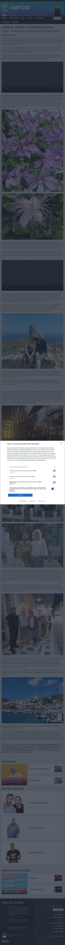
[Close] (61, 444)
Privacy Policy (42, 501)
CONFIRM (20, 495)
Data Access (32, 501)
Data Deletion (22, 501)
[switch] (53, 471)
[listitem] (32, 467)
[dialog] (32, 472)
